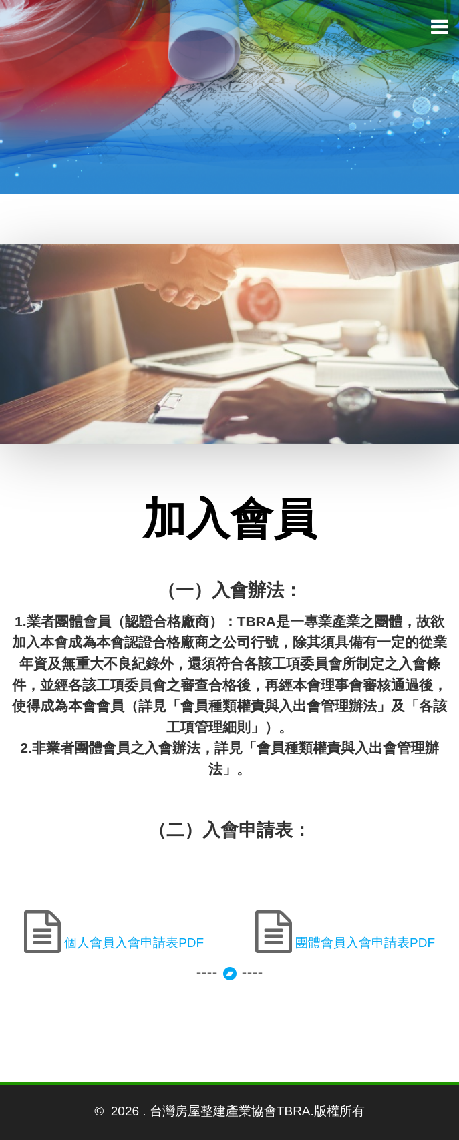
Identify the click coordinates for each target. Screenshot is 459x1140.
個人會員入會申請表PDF (132, 943)
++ (229, 944)
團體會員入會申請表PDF (363, 943)
